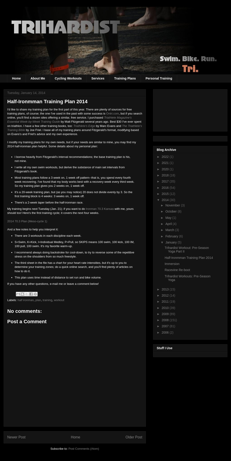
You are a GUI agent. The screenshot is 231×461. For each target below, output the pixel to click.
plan (38, 300)
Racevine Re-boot (177, 270)
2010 (166, 308)
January (171, 242)
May (168, 218)
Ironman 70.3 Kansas (100, 209)
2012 (166, 295)
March (170, 230)
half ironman (26, 300)
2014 (166, 200)
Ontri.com (112, 113)
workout (59, 300)
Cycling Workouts (68, 78)
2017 (166, 181)
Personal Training (159, 78)
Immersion (172, 264)
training (47, 300)
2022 (166, 157)
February (172, 236)
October (171, 211)
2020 (166, 169)
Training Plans (125, 78)
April (169, 224)
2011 (166, 301)
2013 (166, 289)
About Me (38, 78)
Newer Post (16, 437)
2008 (166, 320)
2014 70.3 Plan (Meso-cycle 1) (27, 221)
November (173, 205)
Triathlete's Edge (84, 126)
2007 (166, 326)
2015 (166, 194)
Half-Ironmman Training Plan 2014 (189, 258)
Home (16, 78)
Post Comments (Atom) (83, 448)
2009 (166, 314)
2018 (166, 175)
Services (97, 78)
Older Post (133, 437)
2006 (166, 332)
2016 (166, 188)
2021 (166, 163)
